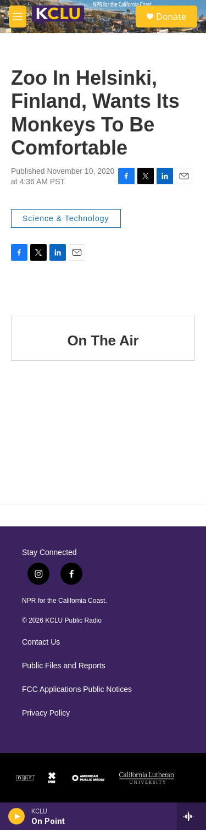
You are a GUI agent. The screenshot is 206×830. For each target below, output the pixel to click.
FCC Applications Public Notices (77, 689)
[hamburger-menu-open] (17, 17)
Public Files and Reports (63, 666)
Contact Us (41, 642)
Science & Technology (66, 218)
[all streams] (191, 816)
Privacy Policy (46, 713)
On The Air (103, 340)
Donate (171, 16)
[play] (17, 816)
